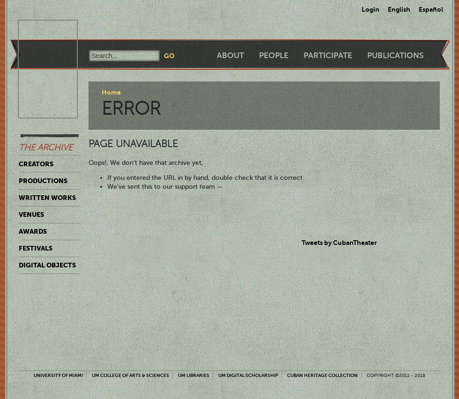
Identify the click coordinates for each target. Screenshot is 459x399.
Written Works (47, 197)
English (399, 9)
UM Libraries (193, 375)
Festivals (35, 248)
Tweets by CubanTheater (339, 242)
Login (370, 9)
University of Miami (58, 375)
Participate (328, 55)
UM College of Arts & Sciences (130, 375)
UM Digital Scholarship (248, 375)
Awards (33, 231)
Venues (31, 214)
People (274, 55)
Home (111, 92)
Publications (395, 55)
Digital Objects (47, 265)
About (230, 55)
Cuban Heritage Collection (322, 375)
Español (431, 9)
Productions (43, 181)
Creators (36, 164)
